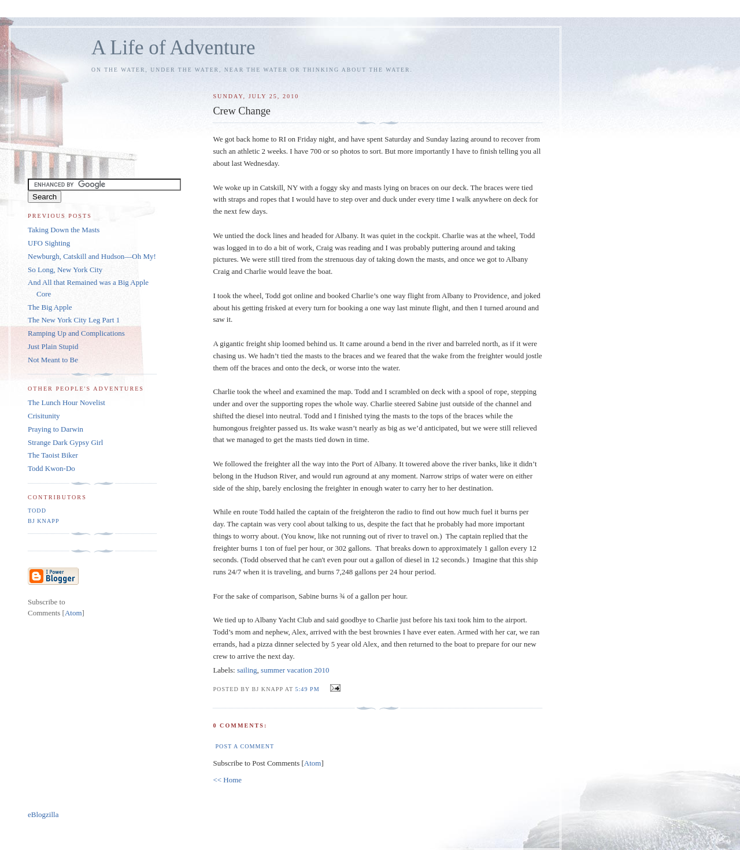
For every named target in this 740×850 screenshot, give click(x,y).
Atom (312, 763)
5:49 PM (308, 689)
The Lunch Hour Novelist (66, 402)
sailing (247, 670)
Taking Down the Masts (63, 229)
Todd (37, 510)
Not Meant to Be (53, 359)
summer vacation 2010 (295, 670)
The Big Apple (50, 307)
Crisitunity (44, 415)
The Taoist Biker (53, 455)
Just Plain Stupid (53, 346)
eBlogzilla (43, 814)
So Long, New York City (65, 269)
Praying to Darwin (55, 429)
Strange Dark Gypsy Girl (65, 442)
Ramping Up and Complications (76, 333)
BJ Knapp (44, 521)
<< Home (227, 779)
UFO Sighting (49, 243)
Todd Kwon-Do (51, 468)
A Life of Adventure (173, 47)
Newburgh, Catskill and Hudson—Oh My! (92, 256)
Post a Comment (244, 746)
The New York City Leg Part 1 (74, 319)
